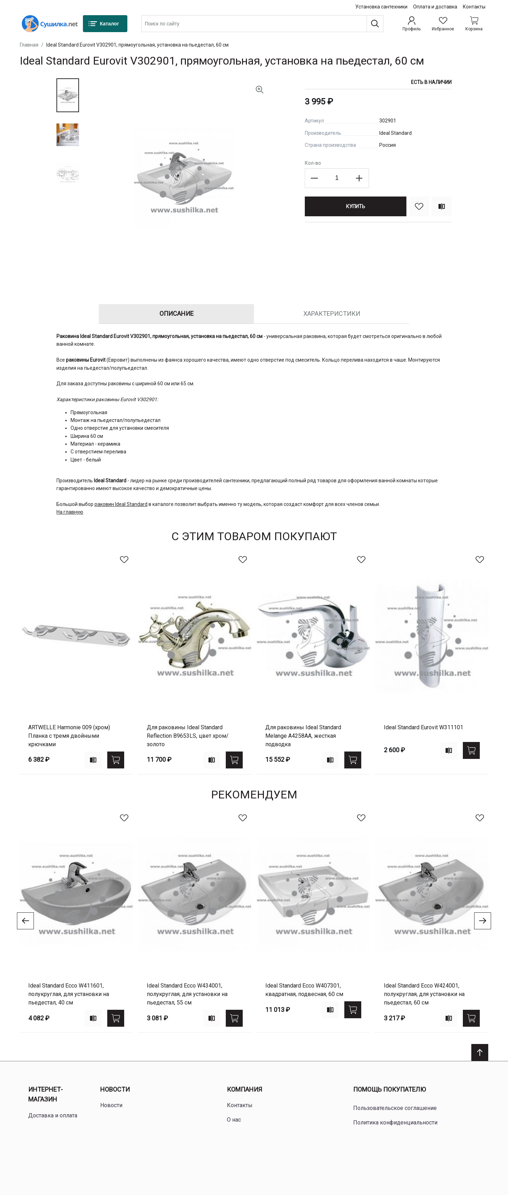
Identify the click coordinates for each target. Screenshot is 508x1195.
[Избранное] (443, 23)
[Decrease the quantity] (315, 178)
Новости (115, 1089)
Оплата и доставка (435, 7)
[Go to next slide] (482, 920)
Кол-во (313, 163)
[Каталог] (105, 23)
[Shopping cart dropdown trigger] (474, 23)
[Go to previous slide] (25, 920)
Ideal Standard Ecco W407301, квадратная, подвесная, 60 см (304, 989)
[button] (67, 95)
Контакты (474, 7)
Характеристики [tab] (331, 313)
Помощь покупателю (389, 1089)
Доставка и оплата (52, 1115)
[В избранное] (419, 206)
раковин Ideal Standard (121, 504)
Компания (244, 1089)
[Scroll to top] (479, 1052)
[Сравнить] (442, 206)
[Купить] (355, 206)
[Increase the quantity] (359, 178)
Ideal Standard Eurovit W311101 (423, 727)
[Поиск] (375, 24)
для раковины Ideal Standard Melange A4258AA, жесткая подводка (303, 736)
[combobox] (262, 23)
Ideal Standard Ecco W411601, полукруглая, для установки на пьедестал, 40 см (68, 994)
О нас (234, 1119)
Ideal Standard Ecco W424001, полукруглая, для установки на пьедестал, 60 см (424, 994)
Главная (29, 45)
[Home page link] (50, 23)
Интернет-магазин (45, 1094)
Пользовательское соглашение (395, 1108)
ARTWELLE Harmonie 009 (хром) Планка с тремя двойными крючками (69, 736)
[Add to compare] (93, 760)
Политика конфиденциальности (395, 1122)
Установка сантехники (381, 7)
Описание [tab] (176, 313)
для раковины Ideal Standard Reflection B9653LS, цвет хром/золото (188, 736)
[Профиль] (411, 23)
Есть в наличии (431, 82)
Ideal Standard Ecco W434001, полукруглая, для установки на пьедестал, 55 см (187, 994)
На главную (69, 512)
